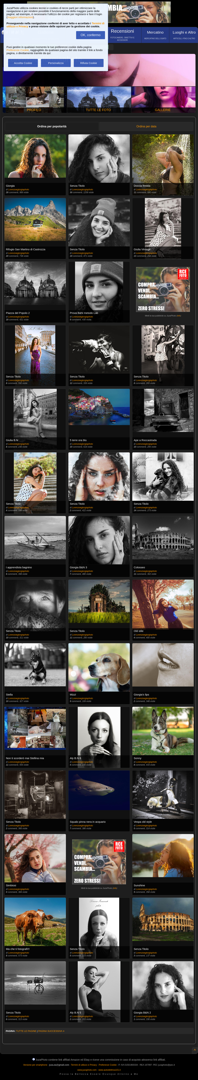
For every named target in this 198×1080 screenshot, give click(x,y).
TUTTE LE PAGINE (26, 1031)
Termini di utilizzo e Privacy (84, 1065)
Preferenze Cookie (17, 50)
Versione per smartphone (35, 1065)
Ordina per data (146, 126)
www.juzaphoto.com (87, 1070)
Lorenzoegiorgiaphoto (18, 189)
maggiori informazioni (20, 17)
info (178, 316)
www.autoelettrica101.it (109, 1070)
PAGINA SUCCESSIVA (51, 1031)
